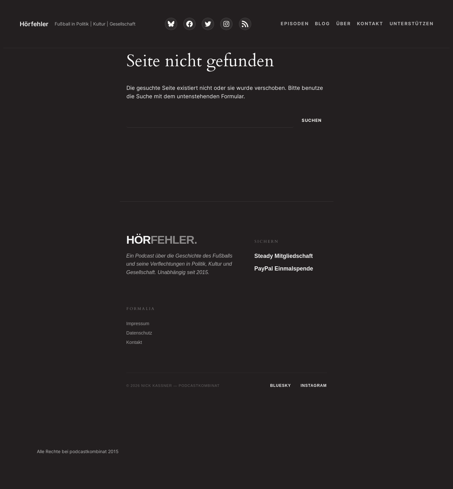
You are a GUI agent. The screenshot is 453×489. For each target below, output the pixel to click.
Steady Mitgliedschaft (283, 256)
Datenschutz (139, 332)
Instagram (314, 385)
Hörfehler (34, 24)
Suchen (312, 120)
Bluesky (280, 385)
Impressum (137, 323)
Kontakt (134, 342)
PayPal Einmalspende (283, 268)
